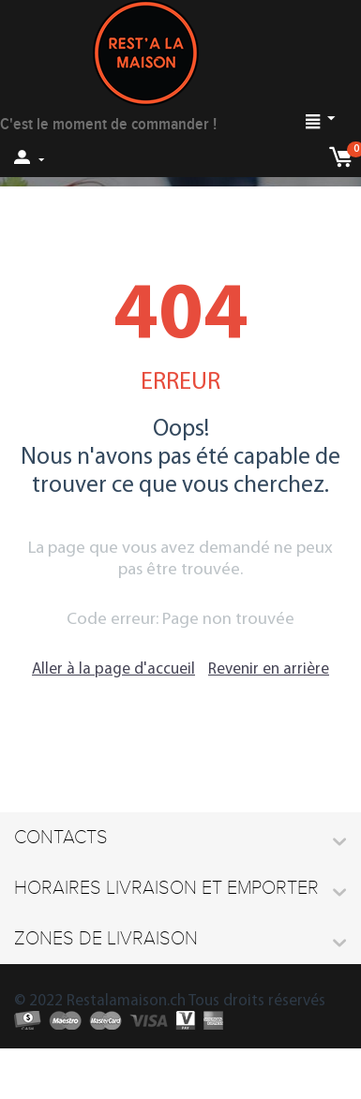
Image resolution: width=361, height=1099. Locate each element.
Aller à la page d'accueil (113, 669)
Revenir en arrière (268, 669)
